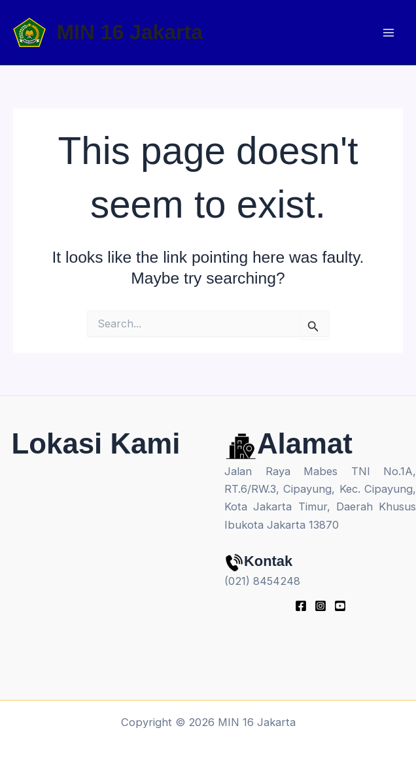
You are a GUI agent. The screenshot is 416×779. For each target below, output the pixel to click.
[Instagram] (320, 606)
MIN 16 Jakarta (129, 32)
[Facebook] (301, 606)
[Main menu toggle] (388, 32)
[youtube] (340, 606)
